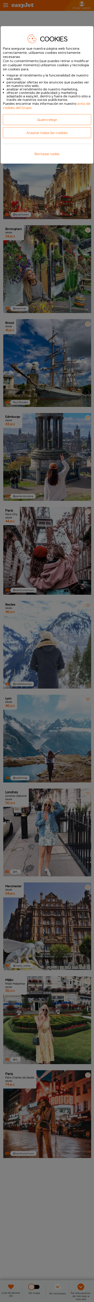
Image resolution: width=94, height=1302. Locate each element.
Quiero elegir (47, 120)
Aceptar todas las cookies (47, 133)
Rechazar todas (47, 154)
